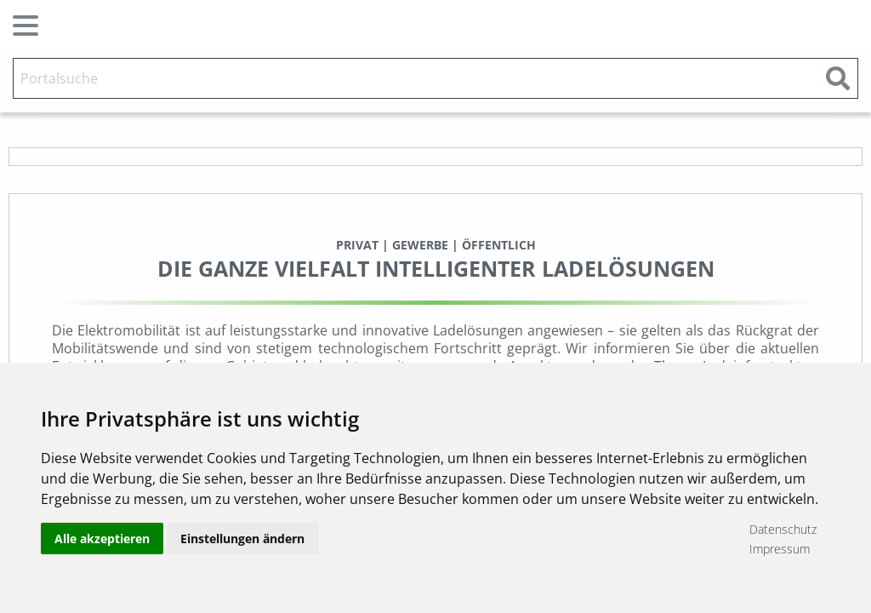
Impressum (779, 549)
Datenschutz (783, 529)
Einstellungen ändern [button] (242, 538)
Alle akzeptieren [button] (102, 538)
